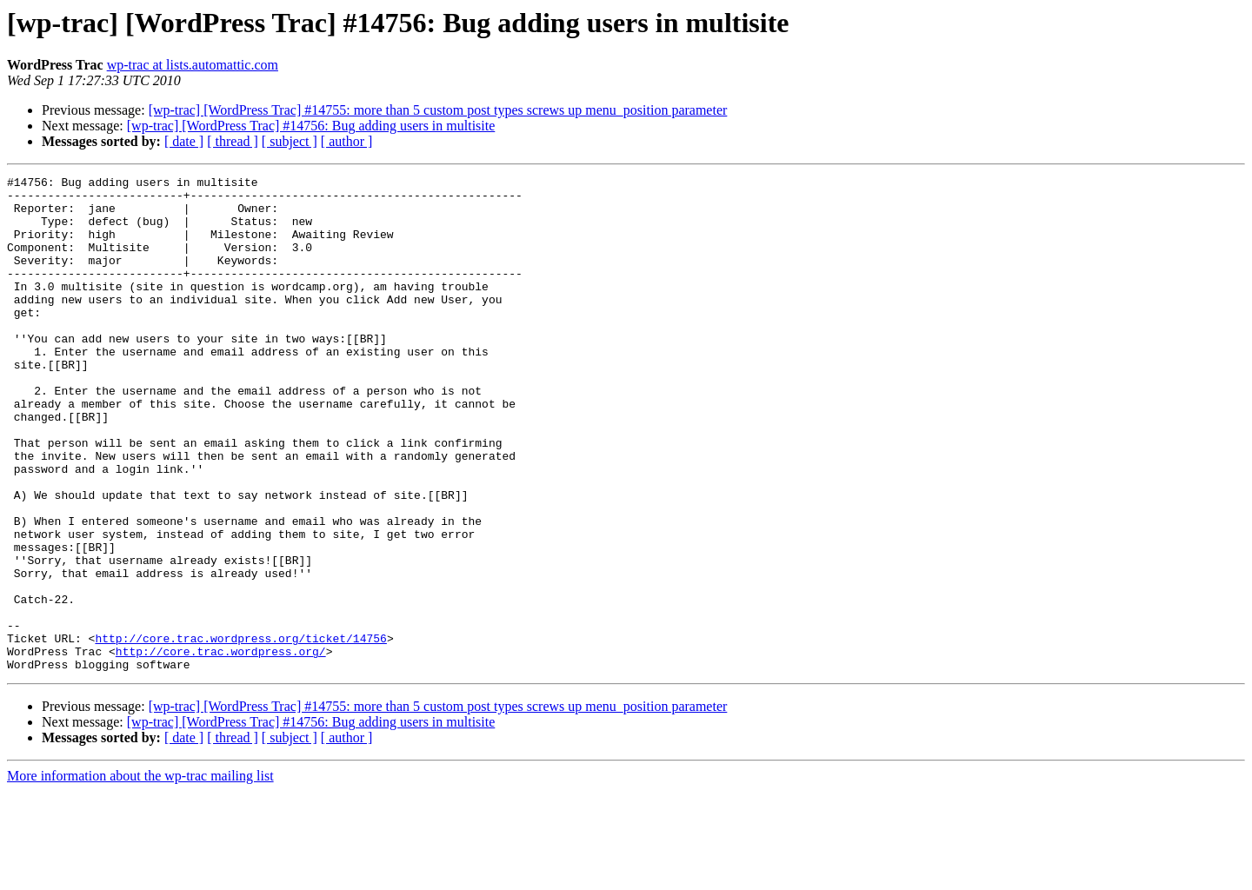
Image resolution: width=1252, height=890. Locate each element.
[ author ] (347, 141)
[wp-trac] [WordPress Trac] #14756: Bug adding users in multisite (311, 125)
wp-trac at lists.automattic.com (192, 64)
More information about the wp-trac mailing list (140, 874)
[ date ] (183, 141)
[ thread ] (232, 141)
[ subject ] (289, 141)
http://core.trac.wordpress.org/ (221, 747)
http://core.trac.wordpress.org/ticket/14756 (240, 732)
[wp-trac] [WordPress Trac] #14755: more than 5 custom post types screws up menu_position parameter (438, 110)
